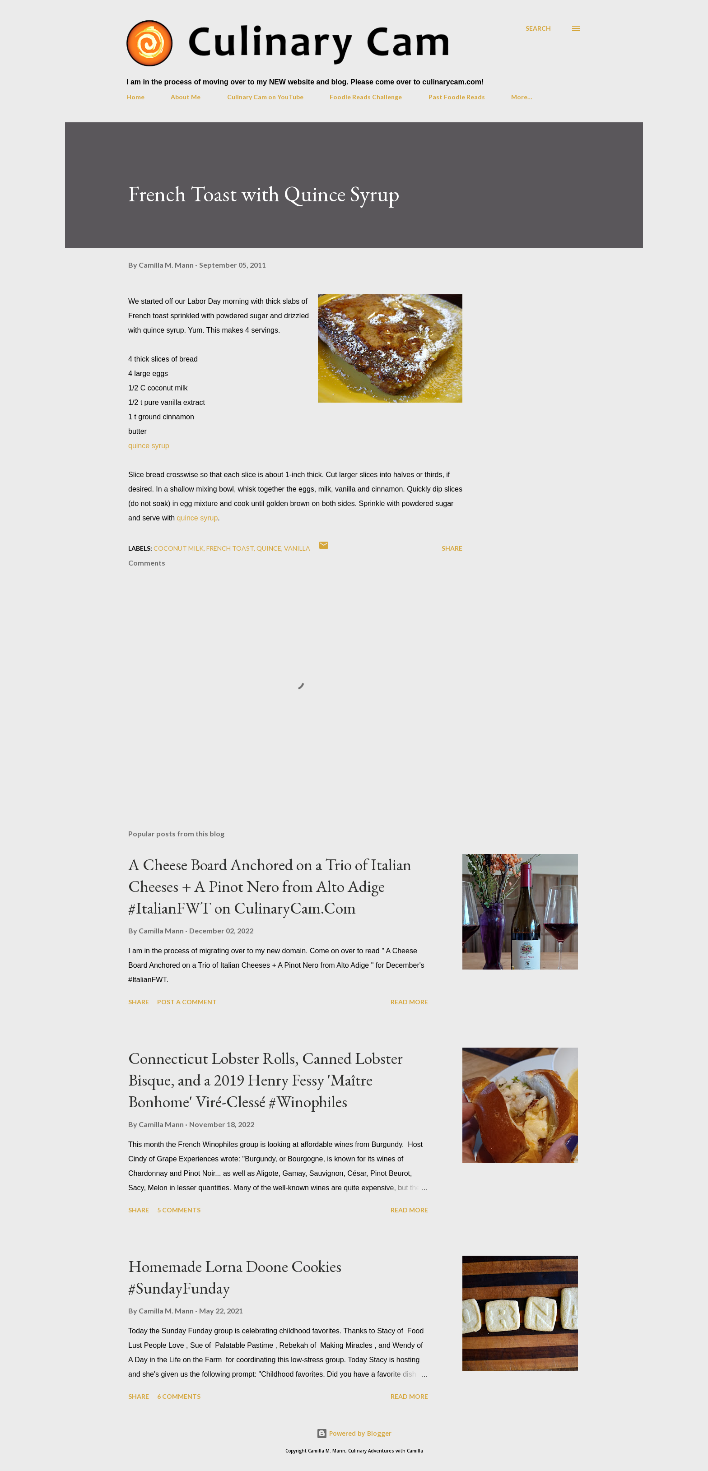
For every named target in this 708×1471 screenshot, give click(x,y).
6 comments (178, 1396)
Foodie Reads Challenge (366, 97)
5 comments (178, 1210)
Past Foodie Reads (457, 97)
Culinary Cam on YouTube (265, 97)
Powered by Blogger (354, 1433)
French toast (230, 548)
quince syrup (148, 446)
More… (521, 97)
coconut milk (179, 548)
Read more (409, 1002)
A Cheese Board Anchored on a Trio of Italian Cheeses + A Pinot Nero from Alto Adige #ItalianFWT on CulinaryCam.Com (269, 886)
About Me (185, 97)
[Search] (538, 28)
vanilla (297, 548)
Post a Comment (187, 1002)
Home (135, 97)
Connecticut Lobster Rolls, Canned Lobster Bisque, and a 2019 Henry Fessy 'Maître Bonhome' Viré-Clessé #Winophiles (265, 1080)
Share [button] (452, 548)
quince (268, 548)
